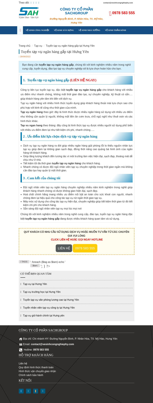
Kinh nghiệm (45, 38)
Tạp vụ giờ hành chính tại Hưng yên (43, 315)
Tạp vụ (29, 38)
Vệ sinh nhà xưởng (89, 30)
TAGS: (24, 261)
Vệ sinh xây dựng (64, 30)
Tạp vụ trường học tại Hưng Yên (42, 292)
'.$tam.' (35, 265)
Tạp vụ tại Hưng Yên (35, 284)
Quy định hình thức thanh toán (36, 367)
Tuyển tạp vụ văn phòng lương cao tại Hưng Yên (51, 299)
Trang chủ (25, 45)
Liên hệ (61, 38)
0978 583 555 (123, 13)
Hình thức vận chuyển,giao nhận (37, 371)
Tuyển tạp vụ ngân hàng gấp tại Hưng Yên (70, 45)
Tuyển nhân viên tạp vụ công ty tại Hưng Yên (49, 307)
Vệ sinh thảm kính (115, 30)
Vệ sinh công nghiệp (37, 30)
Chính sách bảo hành (31, 375)
